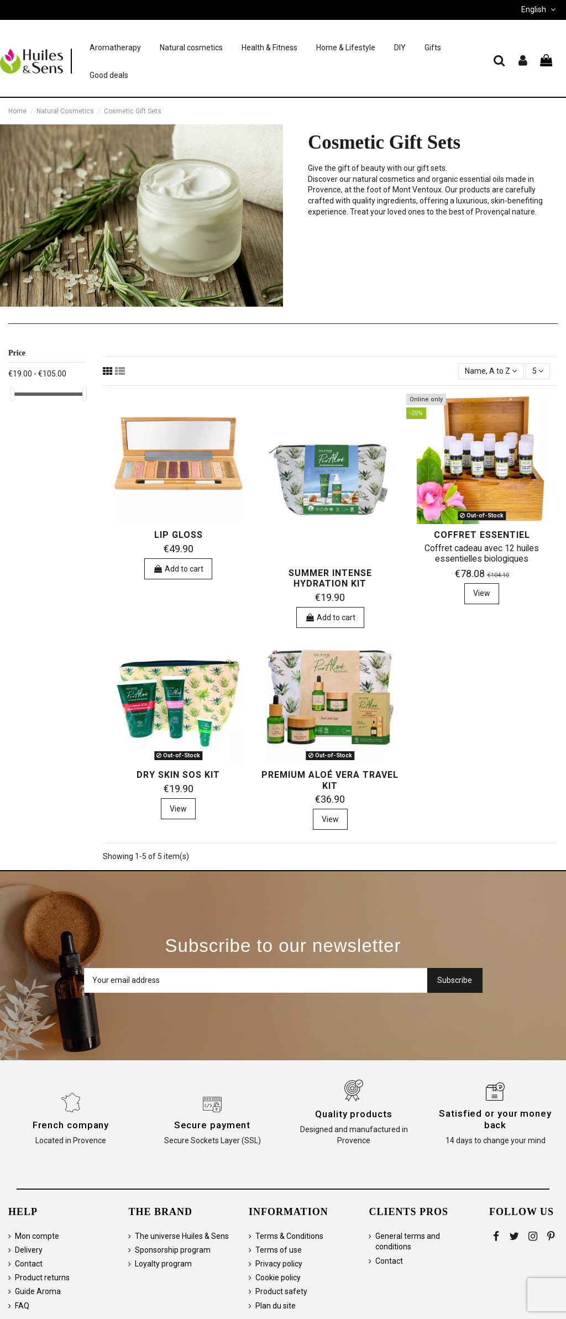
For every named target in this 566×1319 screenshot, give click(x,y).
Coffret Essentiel (482, 535)
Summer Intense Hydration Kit (330, 578)
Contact (29, 1263)
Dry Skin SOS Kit (178, 775)
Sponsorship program (173, 1249)
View (481, 593)
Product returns (42, 1277)
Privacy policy (278, 1263)
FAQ (22, 1305)
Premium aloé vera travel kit (330, 780)
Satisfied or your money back (495, 1119)
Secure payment (212, 1124)
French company (71, 1124)
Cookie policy (278, 1277)
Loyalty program (163, 1263)
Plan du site (275, 1305)
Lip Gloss (178, 535)
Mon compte (37, 1236)
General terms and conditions (407, 1242)
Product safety (281, 1291)
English (539, 9)
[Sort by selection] (490, 371)
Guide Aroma (38, 1291)
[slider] (12, 394)
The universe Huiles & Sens (182, 1236)
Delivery (29, 1249)
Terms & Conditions (289, 1236)
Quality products (353, 1113)
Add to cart (178, 568)
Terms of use (278, 1249)
